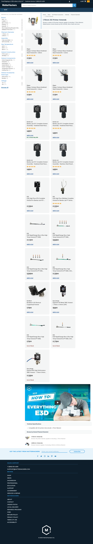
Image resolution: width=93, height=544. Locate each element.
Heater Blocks (6, 65)
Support (10, 488)
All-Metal (5, 56)
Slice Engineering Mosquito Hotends (11, 28)
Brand (3, 17)
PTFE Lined (6, 54)
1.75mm (5, 34)
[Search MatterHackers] (74, 5)
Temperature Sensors (8, 68)
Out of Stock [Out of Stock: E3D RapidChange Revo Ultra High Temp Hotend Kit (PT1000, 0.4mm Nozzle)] (56, 346)
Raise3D (5, 26)
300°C (5, 48)
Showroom (11, 480)
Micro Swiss (6, 23)
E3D (4, 19)
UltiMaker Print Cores (8, 30)
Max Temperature (7, 44)
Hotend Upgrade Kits (8, 60)
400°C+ (5, 49)
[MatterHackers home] (9, 5)
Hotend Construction (8, 52)
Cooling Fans (6, 70)
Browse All (4, 87)
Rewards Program (14, 509)
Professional (12, 483)
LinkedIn (48, 456)
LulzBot (5, 21)
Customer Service (30, 1)
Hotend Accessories (7, 73)
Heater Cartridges (7, 67)
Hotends (67, 14)
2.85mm (5, 36)
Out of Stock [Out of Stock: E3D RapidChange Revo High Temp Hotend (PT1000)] (30, 346)
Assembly (4, 38)
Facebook (37, 456)
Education (11, 485)
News (9, 478)
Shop (9, 475)
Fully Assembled (7, 40)
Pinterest (51, 456)
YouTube (55, 456)
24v (4, 84)
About (9, 499)
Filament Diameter (75, 14)
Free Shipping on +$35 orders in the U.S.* (12, 1)
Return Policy (12, 514)
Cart (85, 1)
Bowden (5, 78)
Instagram (44, 456)
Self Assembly (7, 42)
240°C (4, 46)
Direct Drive (6, 77)
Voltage (3, 81)
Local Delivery (12, 507)
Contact (10, 502)
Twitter (41, 456)
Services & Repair (13, 493)
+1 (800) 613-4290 (40, 1)
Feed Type (4, 75)
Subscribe (77, 451)
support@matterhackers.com (18, 469)
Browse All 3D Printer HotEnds (11, 14)
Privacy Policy (12, 517)
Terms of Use (12, 520)
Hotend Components (8, 58)
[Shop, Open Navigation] (4, 9)
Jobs (9, 512)
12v (4, 83)
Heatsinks (5, 62)
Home (44, 14)
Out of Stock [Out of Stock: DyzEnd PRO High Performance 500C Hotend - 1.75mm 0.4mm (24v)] (30, 380)
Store (49, 14)
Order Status (12, 504)
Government (12, 491)
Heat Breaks (6, 63)
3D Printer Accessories (57, 14)
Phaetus (5, 24)
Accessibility (12, 522)
